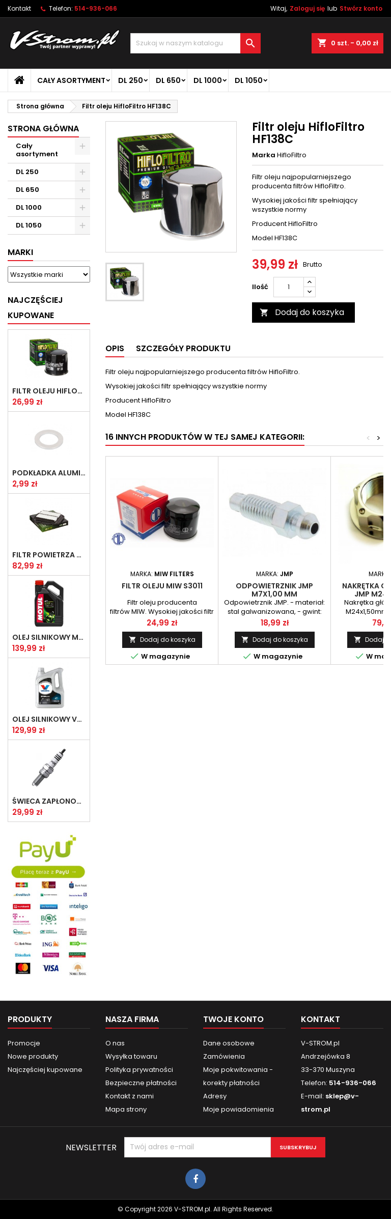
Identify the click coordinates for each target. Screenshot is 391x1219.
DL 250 (130, 80)
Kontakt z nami (129, 1096)
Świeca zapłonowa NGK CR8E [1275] (49, 801)
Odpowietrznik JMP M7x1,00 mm (274, 590)
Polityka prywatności (139, 1069)
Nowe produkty (33, 1056)
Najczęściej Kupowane (35, 307)
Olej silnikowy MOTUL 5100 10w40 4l (49, 637)
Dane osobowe (229, 1043)
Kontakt (19, 8)
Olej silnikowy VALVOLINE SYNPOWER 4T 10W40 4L (49, 719)
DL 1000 (207, 80)
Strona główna (43, 128)
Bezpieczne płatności (141, 1083)
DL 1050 (249, 80)
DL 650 (168, 80)
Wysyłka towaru (131, 1056)
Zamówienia (224, 1056)
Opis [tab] (114, 348)
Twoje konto (233, 1019)
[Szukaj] (195, 43)
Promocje (24, 1043)
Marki (20, 252)
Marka (263, 155)
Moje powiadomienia (238, 1109)
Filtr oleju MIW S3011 (162, 586)
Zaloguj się (307, 8)
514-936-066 (95, 8)
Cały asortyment (71, 80)
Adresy (215, 1096)
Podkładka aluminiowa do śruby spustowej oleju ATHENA (49, 473)
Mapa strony (126, 1109)
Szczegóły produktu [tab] (183, 348)
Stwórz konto (361, 8)
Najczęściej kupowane (45, 1069)
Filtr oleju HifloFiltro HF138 (49, 391)
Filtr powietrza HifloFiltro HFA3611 (49, 555)
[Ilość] (288, 287)
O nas (115, 1043)
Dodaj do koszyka (302, 312)
